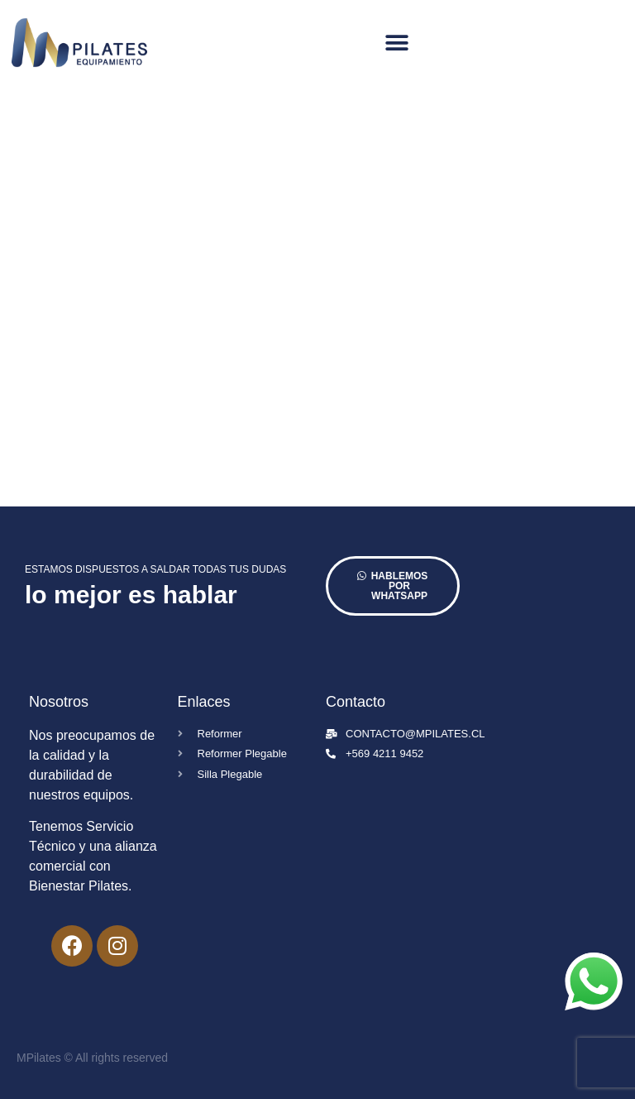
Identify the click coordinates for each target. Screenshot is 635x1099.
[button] (397, 42)
